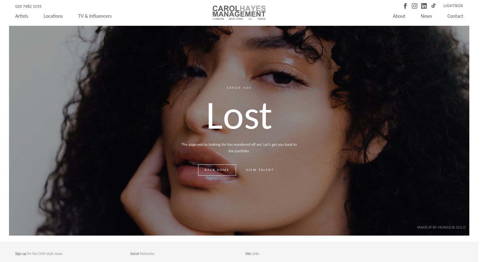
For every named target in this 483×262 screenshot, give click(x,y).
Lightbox (453, 5)
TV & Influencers (95, 16)
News (426, 16)
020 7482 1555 (28, 6)
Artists (21, 16)
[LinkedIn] (424, 6)
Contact (455, 16)
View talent (260, 170)
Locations (53, 16)
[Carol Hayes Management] (239, 13)
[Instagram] (414, 6)
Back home (217, 170)
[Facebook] (405, 6)
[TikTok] (433, 6)
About (399, 16)
